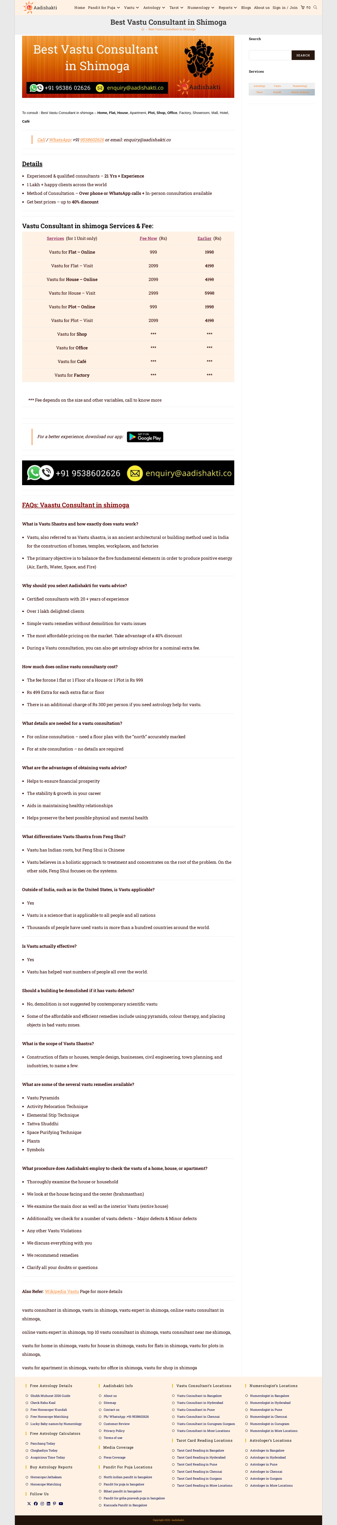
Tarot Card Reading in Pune (197, 1464)
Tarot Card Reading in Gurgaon (199, 1478)
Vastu (277, 86)
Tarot (259, 92)
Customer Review (117, 1424)
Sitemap (110, 1402)
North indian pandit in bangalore (128, 1477)
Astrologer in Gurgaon (266, 1478)
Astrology (259, 86)
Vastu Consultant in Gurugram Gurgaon (206, 1424)
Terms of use (113, 1438)
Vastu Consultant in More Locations (203, 1431)
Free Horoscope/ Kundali (48, 1409)
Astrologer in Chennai (266, 1471)
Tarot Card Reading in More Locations (204, 1485)
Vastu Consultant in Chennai (198, 1416)
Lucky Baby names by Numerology (56, 1424)
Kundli (277, 92)
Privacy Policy (114, 1431)
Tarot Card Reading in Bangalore (200, 1450)
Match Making (300, 92)
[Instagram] (42, 1503)
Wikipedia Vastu (62, 1291)
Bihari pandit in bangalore (123, 1491)
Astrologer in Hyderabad (268, 1457)
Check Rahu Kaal (42, 1402)
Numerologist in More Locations (273, 1431)
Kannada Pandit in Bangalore (125, 1505)
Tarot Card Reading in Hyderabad (201, 1457)
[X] (29, 1503)
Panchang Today (42, 1443)
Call (41, 140)
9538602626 (92, 140)
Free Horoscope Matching (49, 1416)
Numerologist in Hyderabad (270, 1402)
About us (110, 1396)
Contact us (111, 1409)
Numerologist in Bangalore (269, 1396)
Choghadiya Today (44, 1450)
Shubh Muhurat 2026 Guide (50, 1396)
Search (303, 55)
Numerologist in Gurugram (269, 1424)
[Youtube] (61, 1503)
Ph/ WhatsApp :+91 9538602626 (126, 1416)
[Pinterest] (54, 1503)
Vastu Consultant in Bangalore (199, 1396)
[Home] (142, 29)
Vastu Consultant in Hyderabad (200, 1402)
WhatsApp (60, 140)
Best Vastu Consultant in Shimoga (172, 29)
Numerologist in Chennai (268, 1416)
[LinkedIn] (48, 1503)
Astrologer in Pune (263, 1464)
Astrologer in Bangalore (267, 1450)
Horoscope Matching (45, 1484)
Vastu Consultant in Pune (196, 1409)
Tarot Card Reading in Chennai (199, 1471)
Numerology (300, 86)
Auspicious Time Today (47, 1457)
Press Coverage (115, 1457)
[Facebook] (36, 1503)
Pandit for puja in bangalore (124, 1484)
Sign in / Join (285, 7)
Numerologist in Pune (266, 1409)
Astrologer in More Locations (271, 1485)
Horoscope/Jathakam (46, 1477)
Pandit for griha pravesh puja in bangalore (134, 1498)
